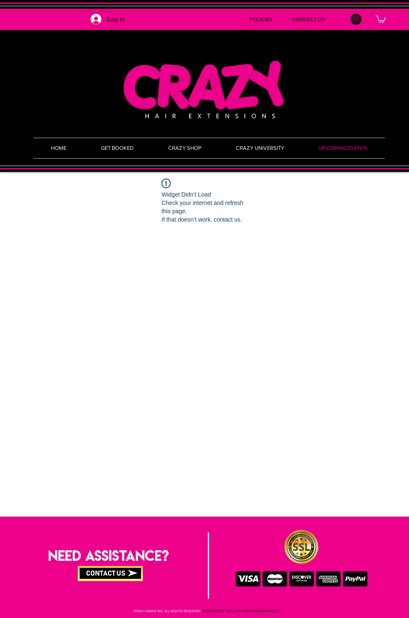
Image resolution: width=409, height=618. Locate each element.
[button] (204, 19)
